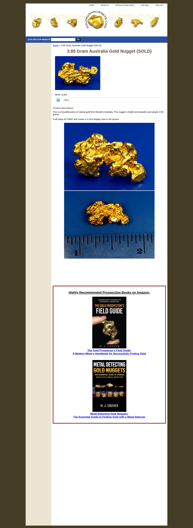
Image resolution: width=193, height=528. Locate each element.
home (91, 5)
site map (145, 5)
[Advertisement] (109, 273)
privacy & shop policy (124, 5)
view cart (159, 5)
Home (56, 45)
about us (105, 5)
